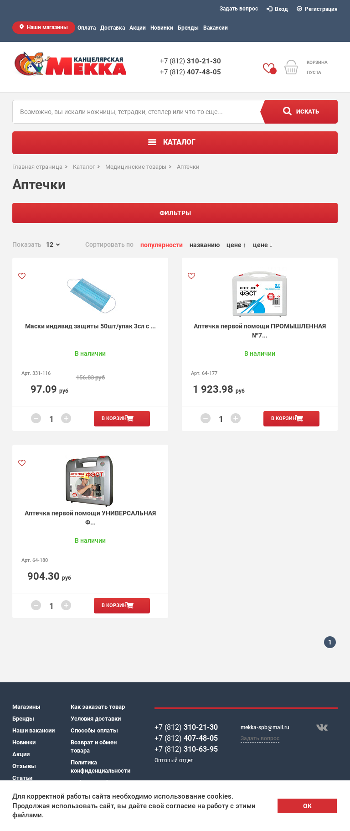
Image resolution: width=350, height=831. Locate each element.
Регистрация (317, 9)
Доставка (112, 28)
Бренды (188, 28)
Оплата (86, 28)
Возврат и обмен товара (94, 746)
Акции (137, 28)
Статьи (22, 777)
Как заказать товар (98, 706)
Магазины (26, 706)
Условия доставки (96, 718)
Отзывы (24, 766)
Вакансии (215, 28)
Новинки (161, 28)
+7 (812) (190, 61)
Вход (277, 9)
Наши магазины (47, 27)
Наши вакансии (33, 730)
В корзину (116, 418)
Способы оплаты (94, 730)
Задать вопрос (239, 8)
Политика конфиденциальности (100, 766)
